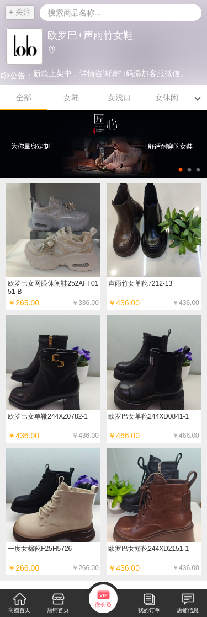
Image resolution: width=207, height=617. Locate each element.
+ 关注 (20, 12)
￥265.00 (53, 302)
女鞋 (71, 97)
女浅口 (119, 97)
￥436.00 (53, 435)
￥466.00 (153, 435)
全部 (23, 97)
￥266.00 (53, 568)
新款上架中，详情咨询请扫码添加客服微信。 (110, 73)
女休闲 (166, 97)
